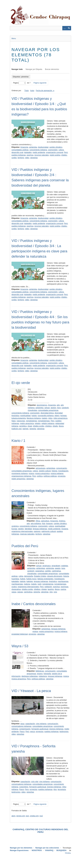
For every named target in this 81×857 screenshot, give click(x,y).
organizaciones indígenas (21, 476)
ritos (55, 789)
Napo (14, 421)
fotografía (47, 674)
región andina (55, 155)
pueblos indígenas (19, 155)
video (27, 158)
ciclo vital (34, 782)
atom (13, 816)
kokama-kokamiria (19, 418)
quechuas (64, 587)
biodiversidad (43, 147)
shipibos (48, 426)
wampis (25, 429)
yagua (14, 592)
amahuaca (46, 566)
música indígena (57, 473)
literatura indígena (34, 418)
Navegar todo (17, 69)
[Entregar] (69, 28)
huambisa (15, 579)
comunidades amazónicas (48, 410)
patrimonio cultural (48, 531)
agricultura (45, 521)
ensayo (40, 674)
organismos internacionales (22, 531)
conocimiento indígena (38, 150)
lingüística (53, 581)
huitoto (34, 416)
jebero (57, 416)
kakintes (30, 581)
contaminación (24, 729)
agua (22, 724)
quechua (30, 155)
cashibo (48, 571)
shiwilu (55, 426)
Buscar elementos (52, 69)
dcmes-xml (20, 816)
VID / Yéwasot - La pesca (31, 691)
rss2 (41, 816)
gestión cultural (45, 471)
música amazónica (42, 473)
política (40, 476)
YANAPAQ (49, 850)
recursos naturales (41, 155)
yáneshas (34, 158)
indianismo (43, 676)
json (27, 816)
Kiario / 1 (18, 441)
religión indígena (48, 423)
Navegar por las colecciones (47, 848)
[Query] (40, 28)
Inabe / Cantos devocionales (34, 604)
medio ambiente (39, 152)
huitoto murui (31, 579)
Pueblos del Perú (25, 546)
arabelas (64, 566)
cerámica (15, 526)
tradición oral (17, 429)
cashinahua (56, 571)
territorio (21, 158)
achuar (38, 566)
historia (54, 471)
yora (55, 592)
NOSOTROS (37, 850)
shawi (30, 426)
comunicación (61, 468)
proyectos (61, 476)
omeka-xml (34, 816)
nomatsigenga (31, 421)
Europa (14, 529)
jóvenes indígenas (56, 729)
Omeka (68, 853)
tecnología (62, 789)
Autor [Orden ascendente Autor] (32, 91)
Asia (43, 524)
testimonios (64, 732)
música (31, 473)
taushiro (51, 589)
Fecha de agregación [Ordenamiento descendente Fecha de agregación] (44, 91)
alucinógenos (42, 405)
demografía (28, 576)
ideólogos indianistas (30, 676)
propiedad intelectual (20, 634)
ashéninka (50, 568)
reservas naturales (27, 534)
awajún (53, 408)
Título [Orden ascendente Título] (26, 91)
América (62, 521)
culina (21, 576)
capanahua (39, 571)
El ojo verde (21, 383)
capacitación (30, 724)
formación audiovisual (39, 729)
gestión (21, 529)
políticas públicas (50, 476)
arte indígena (36, 524)
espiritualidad (25, 416)
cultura (61, 150)
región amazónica (27, 423)
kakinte (22, 581)
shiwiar (44, 589)
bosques (49, 524)
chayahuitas (32, 410)
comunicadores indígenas (21, 726)
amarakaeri (56, 566)
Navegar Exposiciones (19, 850)
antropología (40, 468)
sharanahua (16, 589)
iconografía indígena (46, 416)
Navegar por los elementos (21, 848)
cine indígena (41, 724)
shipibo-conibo (38, 426)
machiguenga (63, 581)
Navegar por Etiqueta (34, 69)
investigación (63, 471)
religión (37, 423)
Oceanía (64, 529)
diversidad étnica (47, 413)
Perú (66, 152)
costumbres (23, 787)
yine (51, 592)
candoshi (65, 408)
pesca (32, 732)
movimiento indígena (20, 473)
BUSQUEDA (62, 850)
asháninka (33, 147)
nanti (39, 584)
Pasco (22, 732)
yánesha (32, 429)
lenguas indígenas (40, 529)
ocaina (14, 587)
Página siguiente (40, 83)
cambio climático (55, 147)
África (38, 521)
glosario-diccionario (54, 576)
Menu (14, 38)
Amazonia (24, 147)
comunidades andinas (20, 150)
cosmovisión (53, 150)
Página (19, 83)
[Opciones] (64, 28)
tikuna (61, 426)
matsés (44, 418)
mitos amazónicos (60, 418)
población (48, 587)
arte (58, 405)
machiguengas (17, 584)
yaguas (20, 592)
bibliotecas (40, 671)
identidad (28, 529)
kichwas (63, 416)
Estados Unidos (40, 576)
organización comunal (54, 152)
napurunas (21, 421)
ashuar (47, 408)
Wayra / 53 (20, 646)
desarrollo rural (17, 152)
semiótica (23, 426)
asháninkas (50, 468)
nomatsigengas (44, 421)
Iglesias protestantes (45, 579)
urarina (63, 589)
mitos (50, 418)
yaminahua (28, 592)
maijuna (27, 584)
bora (59, 408)
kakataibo (28, 152)
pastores (37, 531)
